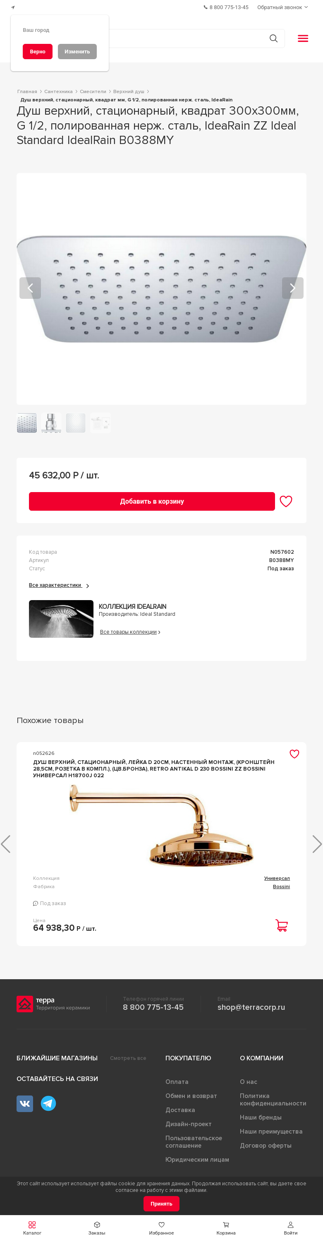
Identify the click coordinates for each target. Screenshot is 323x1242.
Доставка (180, 1108)
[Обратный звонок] (283, 6)
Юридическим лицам (197, 1158)
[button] (32, 1228)
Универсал (128, 877)
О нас (248, 1080)
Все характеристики (59, 583)
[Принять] (161, 1203)
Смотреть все (128, 1056)
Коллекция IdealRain (132, 605)
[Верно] (38, 51)
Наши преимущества (271, 1130)
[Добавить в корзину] (152, 499)
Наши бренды (261, 1115)
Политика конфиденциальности (273, 1098)
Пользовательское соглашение (193, 1140)
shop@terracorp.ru (251, 1006)
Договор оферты (266, 1144)
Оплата (177, 1080)
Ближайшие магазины (57, 1056)
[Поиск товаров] (157, 37)
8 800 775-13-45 (153, 1006)
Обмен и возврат (191, 1094)
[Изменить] (77, 51)
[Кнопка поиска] (271, 36)
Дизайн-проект (188, 1122)
